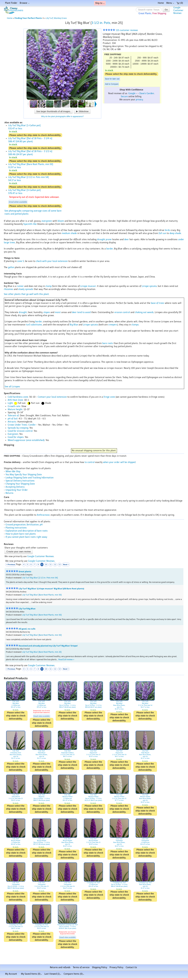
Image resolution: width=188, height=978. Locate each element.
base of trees (157, 303)
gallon (11, 267)
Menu (170, 3)
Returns (9, 493)
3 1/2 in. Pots (101, 23)
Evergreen (13, 434)
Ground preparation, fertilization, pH (24, 524)
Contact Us (131, 967)
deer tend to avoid (81, 312)
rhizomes (8, 289)
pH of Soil (12, 418)
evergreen (47, 221)
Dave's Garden (146, 93)
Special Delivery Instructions (20, 480)
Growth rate (14, 406)
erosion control (122, 312)
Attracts (12, 421)
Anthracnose (43, 515)
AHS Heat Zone (15, 400)
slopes (46, 312)
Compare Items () (74, 974)
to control (90, 462)
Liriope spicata (149, 286)
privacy (139, 99)
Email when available (18, 202)
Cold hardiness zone (18, 397)
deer (126, 239)
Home (161, 3)
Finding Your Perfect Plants (29, 18)
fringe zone (109, 397)
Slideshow (82, 111)
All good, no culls (27, 629)
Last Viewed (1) (52, 974)
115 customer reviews (120, 30)
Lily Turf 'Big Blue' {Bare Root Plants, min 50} (42, 595)
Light (10, 403)
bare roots (107, 343)
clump (48, 286)
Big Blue (74, 324)
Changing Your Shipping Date (20, 484)
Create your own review (18, 551)
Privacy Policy (116, 967)
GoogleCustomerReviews (178, 10)
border (109, 248)
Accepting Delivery (15, 487)
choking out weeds (144, 312)
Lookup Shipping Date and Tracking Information (29, 477)
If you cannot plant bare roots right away (26, 537)
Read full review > (66, 659)
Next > (66, 564)
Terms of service (81, 967)
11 (50, 565)
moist (58, 312)
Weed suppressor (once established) (26, 440)
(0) (180, 3)
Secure (124, 96)
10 (46, 565)
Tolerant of (13, 415)
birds (167, 230)
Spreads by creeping (18, 428)
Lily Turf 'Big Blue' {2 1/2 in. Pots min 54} (40, 578)
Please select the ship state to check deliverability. (131, 74)
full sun (162, 233)
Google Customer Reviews (40, 556)
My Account (11, 974)
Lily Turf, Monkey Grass (56, 18)
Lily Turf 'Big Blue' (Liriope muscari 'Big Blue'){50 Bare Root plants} (51, 588)
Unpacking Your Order (17, 490)
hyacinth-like (30, 224)
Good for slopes (16, 437)
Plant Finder (11, 3)
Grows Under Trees (17, 425)
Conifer (32, 425)
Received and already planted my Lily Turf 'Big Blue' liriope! (48, 645)
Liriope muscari (88, 286)
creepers (112, 324)
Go (166, 9)
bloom (61, 221)
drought (23, 312)
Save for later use (112, 79)
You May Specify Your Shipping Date (24, 474)
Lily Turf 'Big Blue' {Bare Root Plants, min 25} (41, 652)
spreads (29, 289)
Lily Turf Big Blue (27, 608)
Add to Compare (111, 84)
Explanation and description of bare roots (27, 531)
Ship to (99, 3)
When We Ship (13, 471)
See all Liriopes (12, 386)
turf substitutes (34, 324)
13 (59, 565)
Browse (24, 3)
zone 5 (20, 261)
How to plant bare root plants (21, 534)
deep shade (175, 233)
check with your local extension (52, 261)
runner (20, 286)
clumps (135, 324)
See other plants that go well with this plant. (26, 294)
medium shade (69, 233)
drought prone (104, 239)
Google (131, 93)
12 (55, 565)
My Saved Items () (31, 974)
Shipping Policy (99, 967)
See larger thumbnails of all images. (53, 111)
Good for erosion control (20, 431)
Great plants (25, 571)
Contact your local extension (52, 397)
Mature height (15, 409)
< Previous (10, 564)
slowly (21, 289)
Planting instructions (16, 527)
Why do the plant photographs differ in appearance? (62, 116)
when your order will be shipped (119, 462)
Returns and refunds (60, 967)
